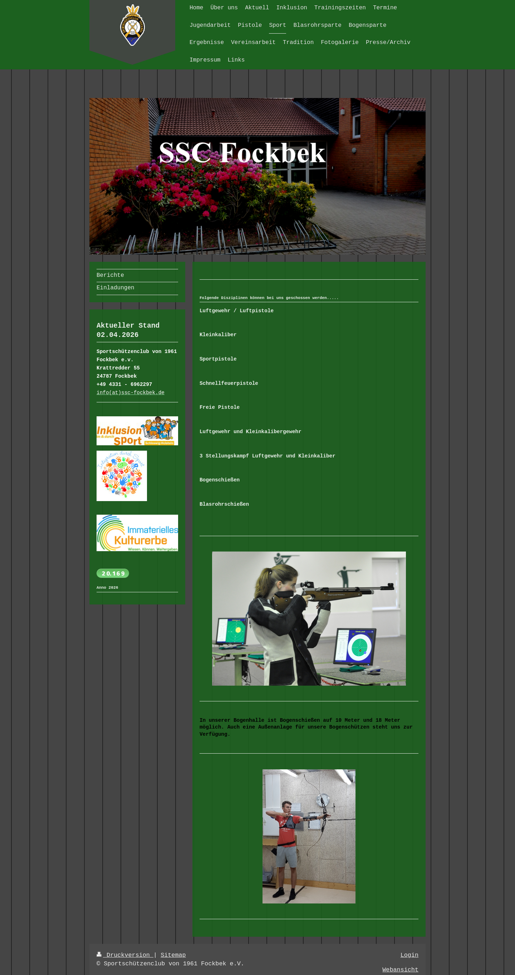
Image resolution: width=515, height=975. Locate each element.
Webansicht (400, 969)
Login (409, 955)
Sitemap (173, 955)
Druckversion (125, 955)
